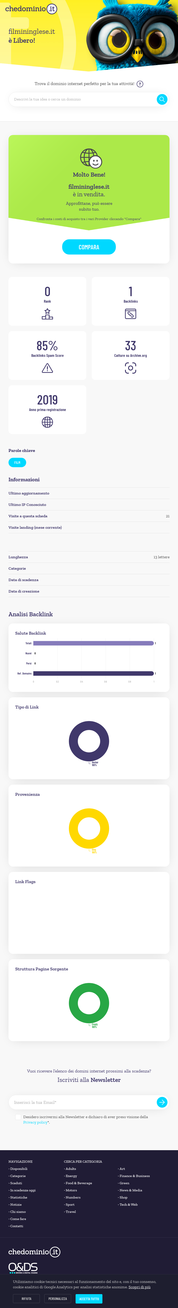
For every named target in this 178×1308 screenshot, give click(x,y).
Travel (70, 1211)
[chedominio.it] (31, 9)
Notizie (15, 1204)
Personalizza (58, 1298)
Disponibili (18, 1168)
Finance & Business (134, 1175)
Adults (70, 1168)
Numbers (72, 1197)
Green (123, 1183)
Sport (69, 1204)
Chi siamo (17, 1211)
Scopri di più (139, 1286)
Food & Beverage (78, 1183)
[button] (169, 9)
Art (121, 1168)
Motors (70, 1190)
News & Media (130, 1190)
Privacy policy (35, 1122)
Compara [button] (89, 247)
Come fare (17, 1218)
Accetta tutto (89, 1299)
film (17, 462)
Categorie (17, 1175)
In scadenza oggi (22, 1190)
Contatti (15, 1226)
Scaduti (15, 1183)
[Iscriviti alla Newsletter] (162, 1102)
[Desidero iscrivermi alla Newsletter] (18, 1117)
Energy (70, 1175)
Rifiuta (26, 1298)
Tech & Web (128, 1204)
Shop (122, 1197)
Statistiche (17, 1197)
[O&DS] (23, 1268)
